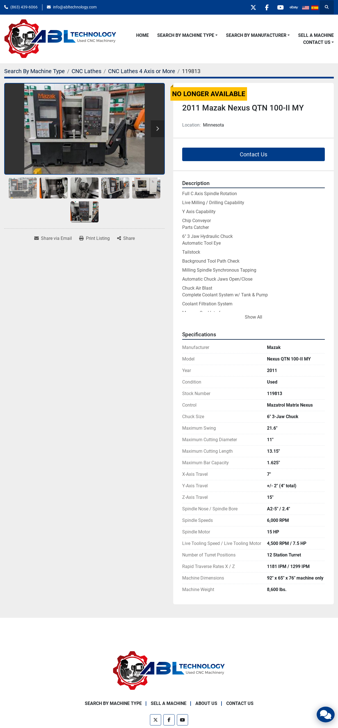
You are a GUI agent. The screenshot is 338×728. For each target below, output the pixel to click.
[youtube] (279, 7)
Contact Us (316, 42)
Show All (253, 317)
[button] (187, 35)
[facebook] (265, 7)
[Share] (125, 238)
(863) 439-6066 (24, 7)
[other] (294, 7)
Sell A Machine (316, 35)
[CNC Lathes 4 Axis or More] (141, 71)
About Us (206, 703)
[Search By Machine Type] (34, 71)
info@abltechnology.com (75, 7)
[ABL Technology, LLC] (169, 670)
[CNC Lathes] (86, 71)
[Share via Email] (53, 238)
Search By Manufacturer (256, 35)
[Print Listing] (94, 238)
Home (142, 35)
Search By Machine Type (185, 35)
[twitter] (251, 7)
